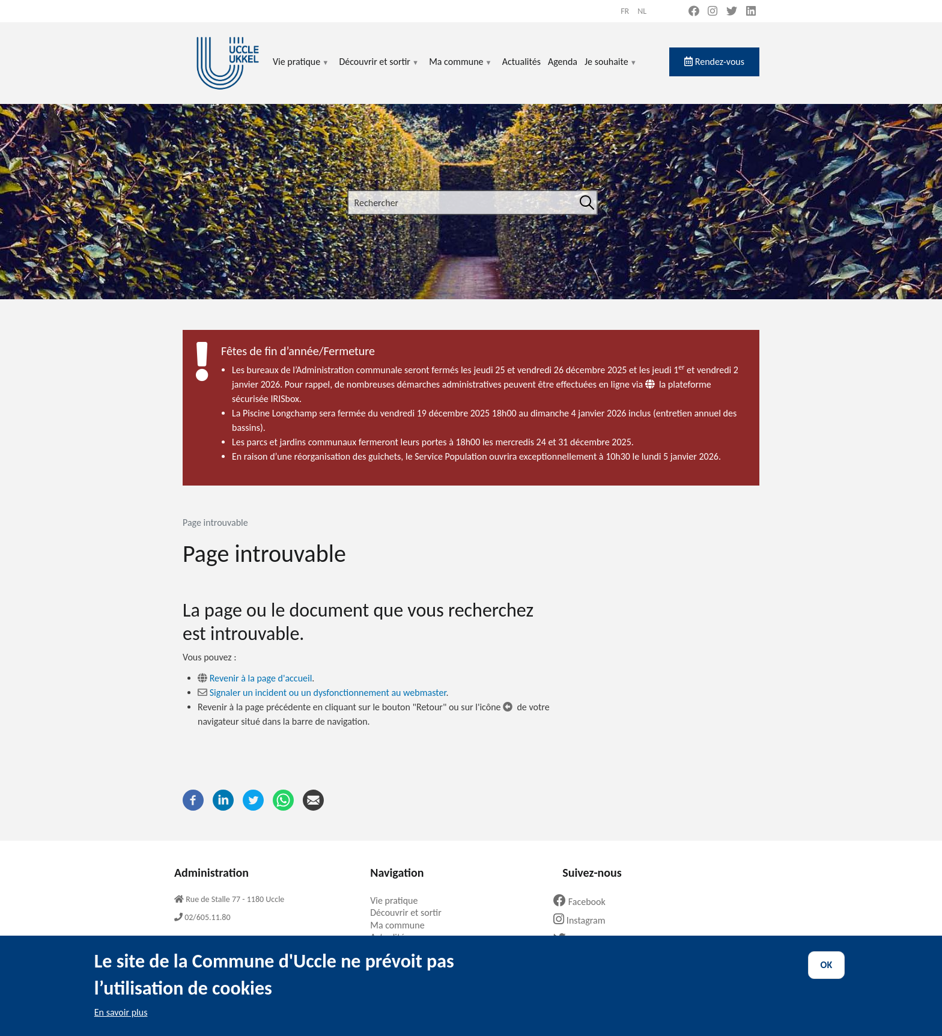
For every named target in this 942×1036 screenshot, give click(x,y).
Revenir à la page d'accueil (261, 678)
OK (827, 976)
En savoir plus (121, 1023)
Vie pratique (301, 69)
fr (625, 11)
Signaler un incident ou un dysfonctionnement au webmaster (328, 692)
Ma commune (460, 69)
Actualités (521, 61)
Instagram (583, 920)
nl (641, 11)
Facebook (584, 901)
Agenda (562, 61)
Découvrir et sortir (379, 69)
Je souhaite (611, 69)
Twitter (578, 939)
